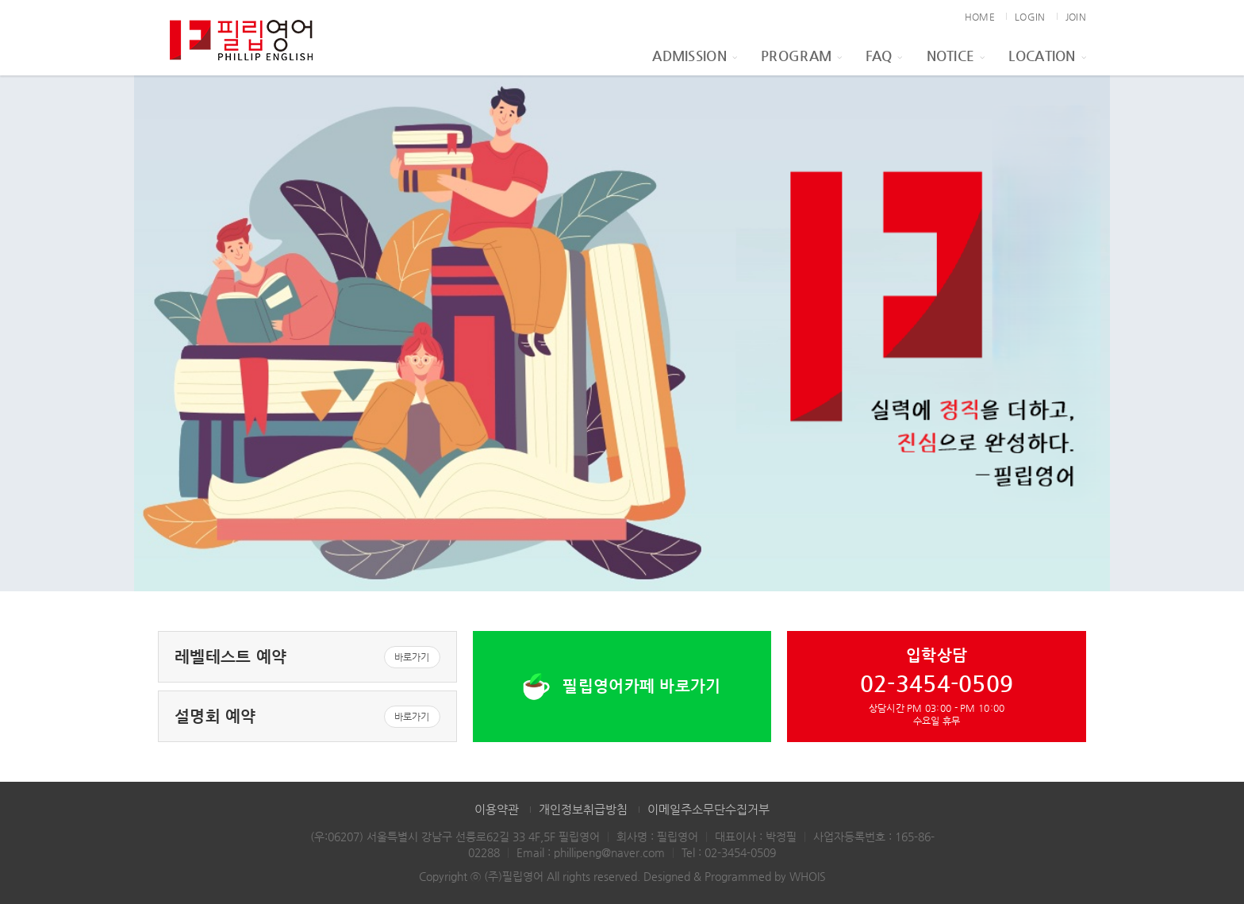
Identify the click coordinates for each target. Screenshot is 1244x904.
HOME (980, 16)
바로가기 (412, 657)
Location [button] (1047, 55)
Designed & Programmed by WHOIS (734, 876)
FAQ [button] (884, 55)
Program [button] (801, 55)
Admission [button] (694, 55)
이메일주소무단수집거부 (708, 809)
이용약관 (496, 809)
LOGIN (1030, 16)
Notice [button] (956, 55)
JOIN (1075, 16)
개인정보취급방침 (583, 809)
